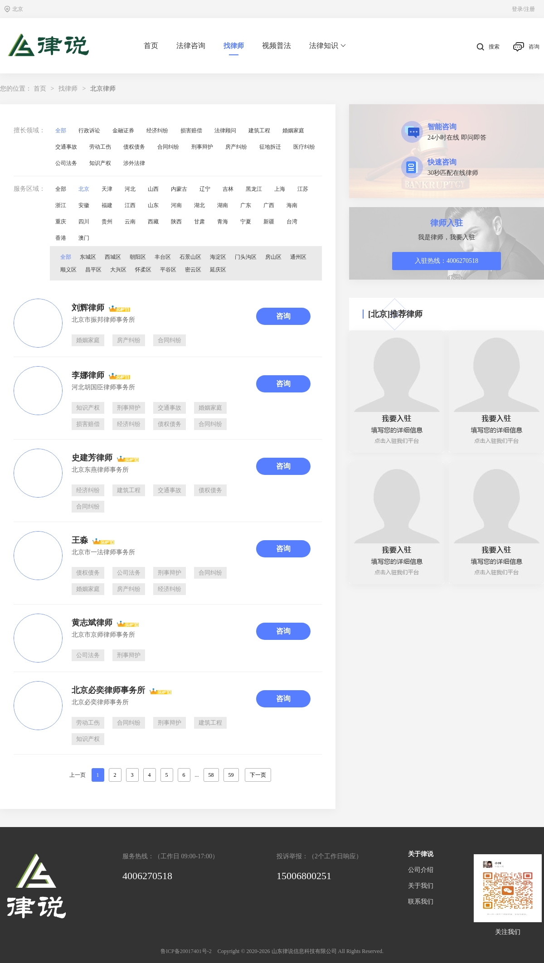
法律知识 (327, 45)
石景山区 (190, 257)
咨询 (526, 47)
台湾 (292, 221)
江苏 (302, 189)
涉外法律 (134, 163)
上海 (279, 189)
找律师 (233, 45)
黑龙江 (254, 189)
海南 (292, 205)
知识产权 (100, 163)
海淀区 (218, 257)
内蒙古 (179, 189)
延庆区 (218, 269)
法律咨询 (190, 45)
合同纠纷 (168, 147)
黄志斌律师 (92, 622)
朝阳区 (138, 257)
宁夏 (245, 221)
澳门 (83, 238)
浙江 (60, 205)
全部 (60, 130)
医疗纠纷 (304, 147)
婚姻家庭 (293, 130)
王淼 (80, 540)
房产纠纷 (236, 147)
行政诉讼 (89, 130)
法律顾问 (225, 130)
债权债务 (134, 147)
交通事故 (66, 147)
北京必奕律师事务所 (108, 690)
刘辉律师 (88, 307)
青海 (222, 221)
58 (211, 775)
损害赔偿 (191, 130)
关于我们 (420, 885)
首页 (151, 45)
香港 (60, 238)
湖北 (199, 205)
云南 (130, 221)
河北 (130, 189)
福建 (107, 205)
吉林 (228, 189)
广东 (245, 205)
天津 (107, 189)
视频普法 (276, 45)
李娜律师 (88, 375)
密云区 (193, 269)
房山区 (273, 257)
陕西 (176, 221)
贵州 (107, 221)
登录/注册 (523, 9)
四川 (83, 221)
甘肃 (199, 221)
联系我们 (420, 901)
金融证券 (123, 130)
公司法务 (66, 163)
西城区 (113, 257)
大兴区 (118, 269)
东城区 (88, 257)
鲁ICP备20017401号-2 (186, 951)
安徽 (83, 205)
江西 (130, 205)
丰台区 (163, 257)
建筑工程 (259, 130)
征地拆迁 (270, 147)
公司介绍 (420, 869)
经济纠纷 (157, 130)
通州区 (298, 257)
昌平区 (93, 269)
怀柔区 (143, 269)
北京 (83, 189)
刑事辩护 (202, 147)
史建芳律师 (92, 457)
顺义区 (68, 269)
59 (231, 775)
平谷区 (168, 269)
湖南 (222, 205)
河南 (176, 205)
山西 (153, 189)
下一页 (258, 775)
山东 (153, 205)
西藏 (153, 221)
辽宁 (204, 189)
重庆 (60, 221)
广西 (268, 205)
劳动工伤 (100, 147)
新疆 (268, 221)
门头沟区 (246, 257)
